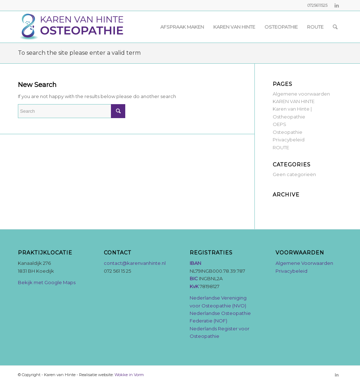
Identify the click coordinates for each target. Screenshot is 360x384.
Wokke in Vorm (129, 374)
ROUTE (281, 147)
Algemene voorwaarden (301, 94)
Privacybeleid (289, 139)
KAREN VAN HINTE (294, 101)
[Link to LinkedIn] (336, 5)
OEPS (279, 124)
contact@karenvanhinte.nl (135, 263)
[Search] (335, 27)
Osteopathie (287, 132)
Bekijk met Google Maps (47, 282)
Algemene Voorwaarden (304, 263)
